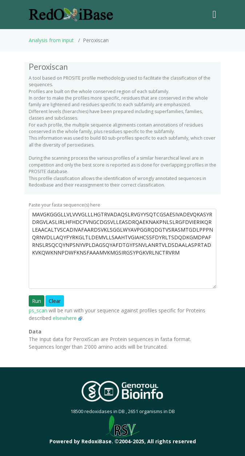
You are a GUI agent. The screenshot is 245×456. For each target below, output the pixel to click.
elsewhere (68, 318)
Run (36, 300)
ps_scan (38, 310)
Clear (55, 300)
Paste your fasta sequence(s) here (64, 205)
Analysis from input (51, 40)
